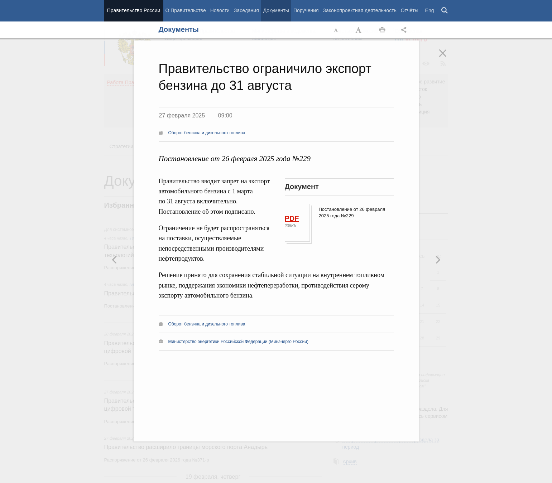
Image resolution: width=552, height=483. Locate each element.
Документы (276, 10)
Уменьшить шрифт (336, 30)
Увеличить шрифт (359, 30)
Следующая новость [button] (114, 259)
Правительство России (133, 10)
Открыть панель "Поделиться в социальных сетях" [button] (405, 30)
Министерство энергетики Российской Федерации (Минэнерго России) (238, 341)
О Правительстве (185, 10)
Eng (429, 10)
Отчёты (409, 10)
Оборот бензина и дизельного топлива (206, 132)
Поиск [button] (444, 10)
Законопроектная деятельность (360, 10)
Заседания (246, 10)
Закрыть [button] (447, 58)
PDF (292, 218)
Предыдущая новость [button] (437, 259)
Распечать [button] (382, 30)
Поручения (306, 10)
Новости (220, 10)
